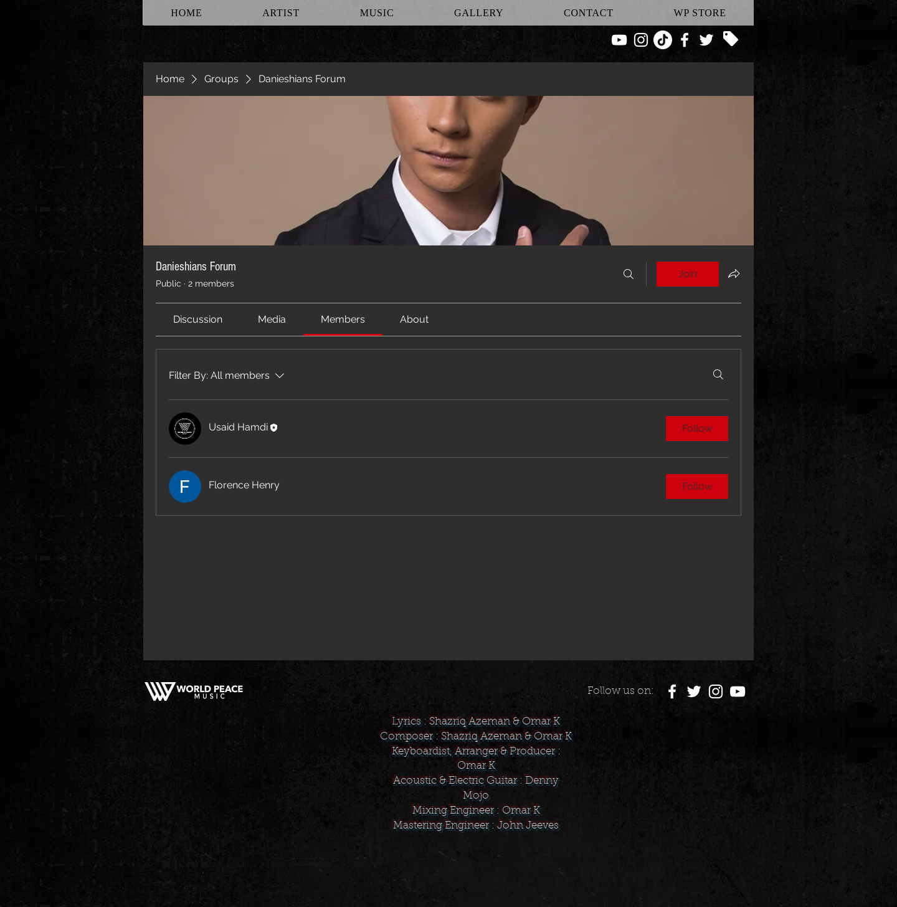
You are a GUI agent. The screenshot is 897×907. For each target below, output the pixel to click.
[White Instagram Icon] (641, 40)
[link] (197, 319)
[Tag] (730, 38)
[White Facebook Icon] (684, 40)
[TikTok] (662, 40)
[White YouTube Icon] (619, 40)
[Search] (628, 274)
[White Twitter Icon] (706, 40)
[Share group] (733, 273)
